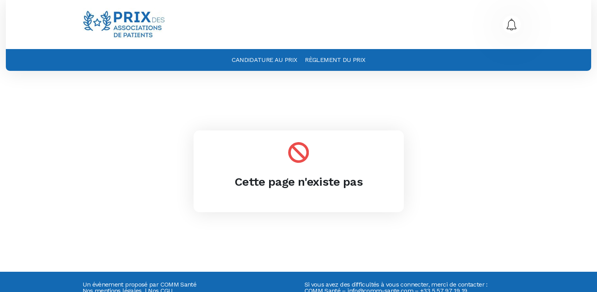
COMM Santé (178, 284)
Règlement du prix (335, 59)
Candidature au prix (265, 59)
